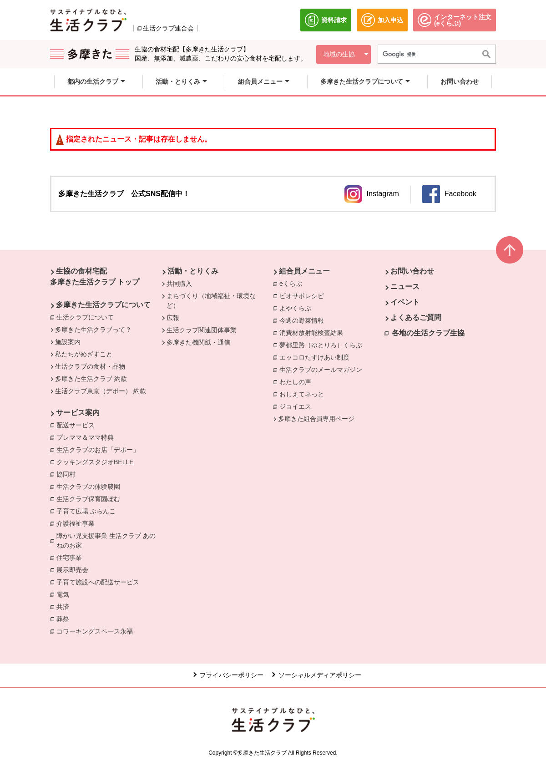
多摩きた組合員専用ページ (316, 418)
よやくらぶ (297, 308)
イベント (405, 302)
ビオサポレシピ (304, 295)
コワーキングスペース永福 (96, 631)
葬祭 (65, 618)
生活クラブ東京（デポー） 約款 (100, 391)
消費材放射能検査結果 (313, 332)
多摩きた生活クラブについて (103, 305)
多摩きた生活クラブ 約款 (91, 378)
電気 (65, 594)
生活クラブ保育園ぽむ (90, 498)
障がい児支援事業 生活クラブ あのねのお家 (109, 540)
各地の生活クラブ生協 (428, 333)
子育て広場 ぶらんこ (88, 511)
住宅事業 (71, 557)
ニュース (405, 286)
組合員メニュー (304, 271)
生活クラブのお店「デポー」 (100, 449)
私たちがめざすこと (83, 354)
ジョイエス (297, 406)
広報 (173, 317)
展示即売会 (74, 569)
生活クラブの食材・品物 (90, 366)
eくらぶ (293, 283)
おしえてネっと (304, 394)
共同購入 (179, 283)
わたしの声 (297, 381)
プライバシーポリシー (231, 675)
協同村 (68, 474)
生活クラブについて (87, 317)
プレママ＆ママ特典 (87, 437)
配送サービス (77, 425)
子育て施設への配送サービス (100, 582)
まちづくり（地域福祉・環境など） (211, 300)
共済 (65, 606)
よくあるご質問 (415, 317)
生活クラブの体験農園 (90, 486)
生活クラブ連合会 (168, 28)
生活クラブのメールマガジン (323, 369)
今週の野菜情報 (304, 320)
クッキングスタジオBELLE (97, 461)
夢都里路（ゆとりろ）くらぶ (323, 344)
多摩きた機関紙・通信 (198, 342)
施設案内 (68, 341)
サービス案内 (78, 412)
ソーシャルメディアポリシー (319, 675)
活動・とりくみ (192, 271)
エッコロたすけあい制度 (316, 357)
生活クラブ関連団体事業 (202, 330)
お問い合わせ (412, 271)
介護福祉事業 (77, 523)
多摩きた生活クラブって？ (93, 329)
